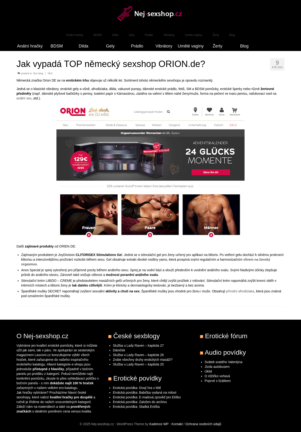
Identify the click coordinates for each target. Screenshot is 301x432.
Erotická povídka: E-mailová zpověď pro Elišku (147, 397)
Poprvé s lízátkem (218, 381)
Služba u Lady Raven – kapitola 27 (138, 345)
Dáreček (119, 350)
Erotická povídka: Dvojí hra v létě (137, 388)
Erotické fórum (226, 336)
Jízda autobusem (217, 367)
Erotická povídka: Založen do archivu (140, 402)
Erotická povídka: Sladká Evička (136, 406)
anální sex (24, 98)
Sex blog (38, 73)
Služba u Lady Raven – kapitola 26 (138, 355)
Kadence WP (158, 424)
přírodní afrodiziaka (240, 291)
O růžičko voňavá (217, 376)
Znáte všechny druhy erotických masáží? (143, 359)
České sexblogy (136, 336)
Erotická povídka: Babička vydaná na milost (144, 392)
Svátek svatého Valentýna (223, 362)
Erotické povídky (137, 378)
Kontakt (176, 424)
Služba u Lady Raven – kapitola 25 (138, 364)
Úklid (208, 371)
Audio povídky (225, 352)
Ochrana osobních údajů (203, 424)
